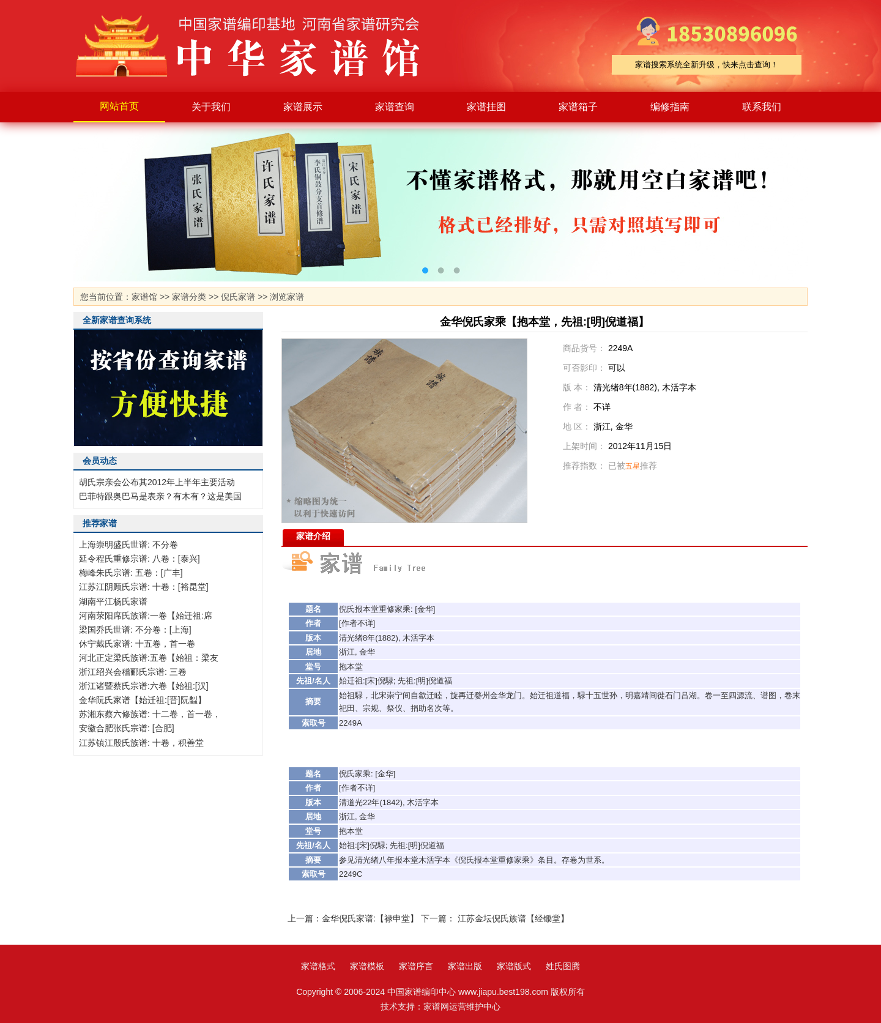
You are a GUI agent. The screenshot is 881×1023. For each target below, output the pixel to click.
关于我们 (211, 107)
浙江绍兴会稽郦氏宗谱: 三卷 (133, 672)
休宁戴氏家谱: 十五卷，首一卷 (137, 644)
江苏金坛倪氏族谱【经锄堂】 (513, 918)
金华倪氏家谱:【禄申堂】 (370, 918)
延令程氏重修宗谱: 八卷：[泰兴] (139, 559)
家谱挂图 (486, 107)
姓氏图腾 (563, 966)
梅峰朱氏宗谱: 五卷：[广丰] (131, 573)
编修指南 (670, 107)
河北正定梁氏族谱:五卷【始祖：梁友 (148, 658)
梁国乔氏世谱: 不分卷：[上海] (135, 629)
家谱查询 (394, 107)
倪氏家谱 (238, 297)
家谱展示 (302, 107)
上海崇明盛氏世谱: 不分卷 (128, 544)
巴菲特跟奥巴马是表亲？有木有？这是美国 (160, 496)
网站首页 (119, 106)
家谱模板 (367, 966)
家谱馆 (144, 297)
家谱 (257, 46)
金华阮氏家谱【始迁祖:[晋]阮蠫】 (142, 700)
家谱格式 (318, 966)
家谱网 (436, 1006)
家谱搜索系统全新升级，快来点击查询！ (706, 64)
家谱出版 (465, 966)
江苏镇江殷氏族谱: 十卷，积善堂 (141, 743)
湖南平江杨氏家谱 (113, 601)
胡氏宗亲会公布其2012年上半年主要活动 (157, 482)
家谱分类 (189, 297)
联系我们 (761, 107)
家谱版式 (514, 966)
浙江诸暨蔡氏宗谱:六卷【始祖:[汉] (144, 686)
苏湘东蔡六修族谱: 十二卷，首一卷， (150, 714)
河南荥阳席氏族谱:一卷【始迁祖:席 (145, 615)
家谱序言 (416, 966)
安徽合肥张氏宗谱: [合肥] (126, 728)
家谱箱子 (578, 107)
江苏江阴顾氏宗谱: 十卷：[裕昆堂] (144, 587)
